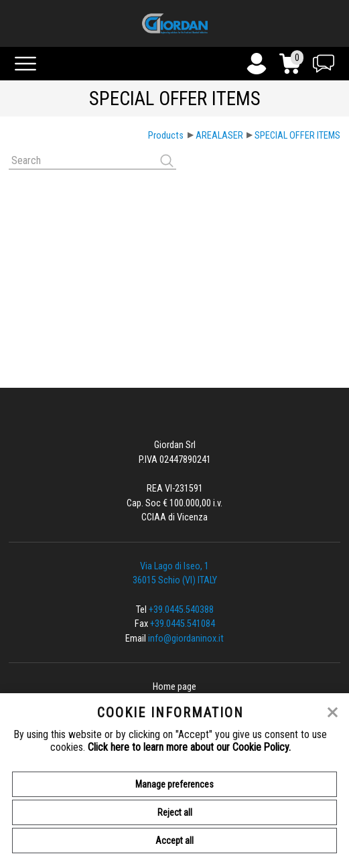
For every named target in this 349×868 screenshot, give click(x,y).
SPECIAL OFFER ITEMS (297, 135)
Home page (174, 687)
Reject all (174, 812)
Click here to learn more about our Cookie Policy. (189, 747)
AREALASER (219, 135)
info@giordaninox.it (186, 638)
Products (166, 135)
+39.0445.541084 (182, 624)
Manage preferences (174, 784)
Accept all (174, 840)
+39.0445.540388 (181, 610)
